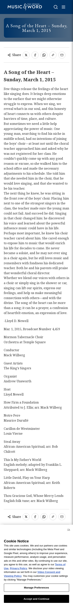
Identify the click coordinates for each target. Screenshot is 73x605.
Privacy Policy (18, 570)
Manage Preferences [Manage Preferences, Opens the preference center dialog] (36, 590)
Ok (68, 532)
